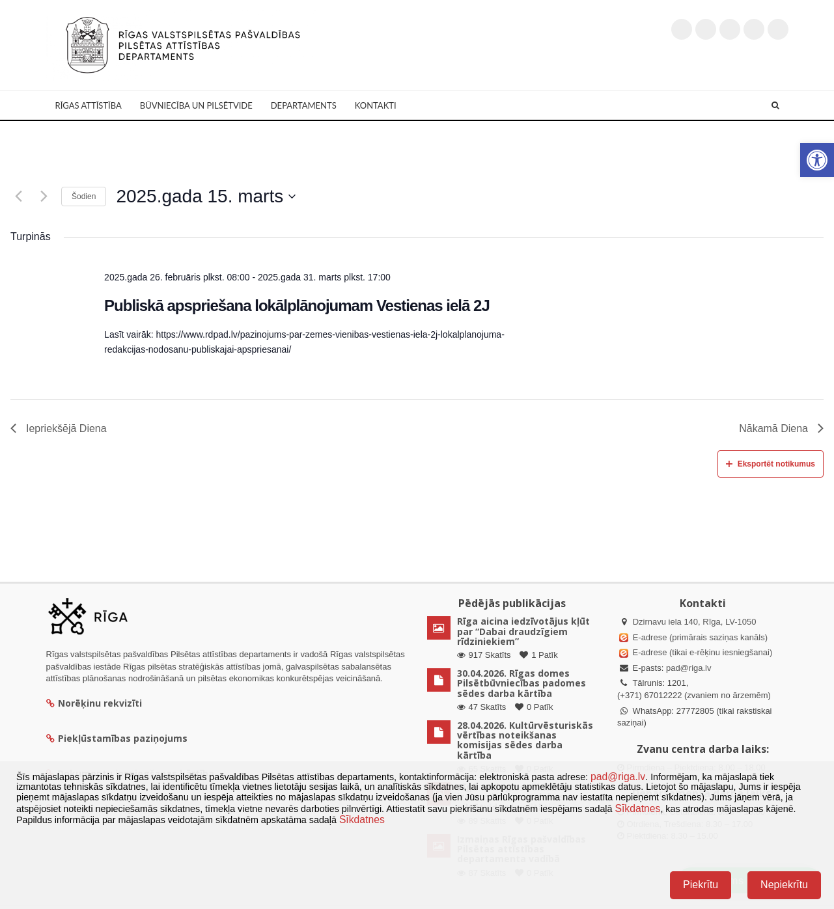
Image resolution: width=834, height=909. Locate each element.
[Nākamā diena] (43, 196)
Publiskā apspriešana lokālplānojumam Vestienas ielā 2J (297, 305)
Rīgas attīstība (88, 105)
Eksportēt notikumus (770, 463)
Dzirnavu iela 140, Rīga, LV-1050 (695, 622)
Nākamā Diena (781, 428)
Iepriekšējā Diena (58, 428)
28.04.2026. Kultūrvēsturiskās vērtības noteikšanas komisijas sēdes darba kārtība (525, 740)
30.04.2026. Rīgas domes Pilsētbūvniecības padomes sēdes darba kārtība (521, 683)
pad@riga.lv (689, 668)
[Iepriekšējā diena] (18, 196)
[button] (817, 160)
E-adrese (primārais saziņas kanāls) (700, 637)
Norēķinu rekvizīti (94, 703)
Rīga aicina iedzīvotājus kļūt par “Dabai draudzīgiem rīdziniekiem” (523, 631)
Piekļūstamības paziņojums (117, 738)
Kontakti (375, 105)
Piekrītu (700, 884)
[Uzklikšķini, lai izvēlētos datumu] (206, 196)
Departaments (304, 105)
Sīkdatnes (637, 808)
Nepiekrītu (784, 884)
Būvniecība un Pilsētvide (196, 105)
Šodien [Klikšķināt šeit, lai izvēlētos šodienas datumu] (84, 196)
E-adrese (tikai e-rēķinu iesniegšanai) (701, 652)
